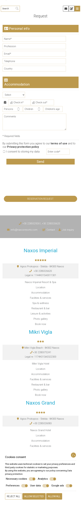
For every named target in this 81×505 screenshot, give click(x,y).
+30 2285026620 (51, 223)
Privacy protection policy (23, 146)
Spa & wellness (40, 303)
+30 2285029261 (32, 223)
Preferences (17, 485)
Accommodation (40, 292)
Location (40, 287)
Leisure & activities (41, 313)
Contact (50, 229)
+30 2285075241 (42, 352)
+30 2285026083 (42, 423)
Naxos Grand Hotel (40, 430)
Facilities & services (40, 298)
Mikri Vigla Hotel (40, 363)
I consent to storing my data (21, 151)
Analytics (47, 479)
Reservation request (40, 198)
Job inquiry (68, 229)
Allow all (54, 496)
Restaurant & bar (40, 308)
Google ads (61, 485)
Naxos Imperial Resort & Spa (40, 282)
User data (39, 485)
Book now (40, 324)
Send (40, 162)
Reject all (13, 496)
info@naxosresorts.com (24, 229)
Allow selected (34, 496)
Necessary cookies (21, 479)
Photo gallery (41, 319)
